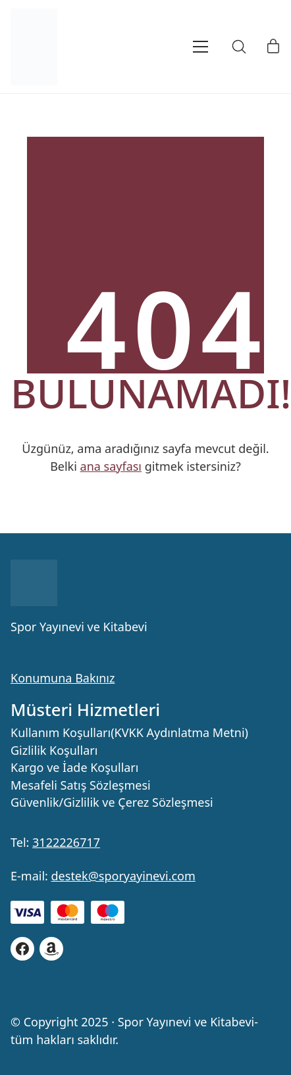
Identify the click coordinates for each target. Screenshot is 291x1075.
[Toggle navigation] (183, 47)
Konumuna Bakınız (63, 678)
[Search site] (239, 46)
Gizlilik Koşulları (54, 751)
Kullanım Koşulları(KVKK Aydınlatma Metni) (129, 733)
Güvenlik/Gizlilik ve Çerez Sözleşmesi (112, 803)
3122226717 (66, 842)
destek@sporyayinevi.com (123, 876)
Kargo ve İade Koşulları (74, 768)
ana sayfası (111, 466)
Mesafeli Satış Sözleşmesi (81, 785)
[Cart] (273, 47)
